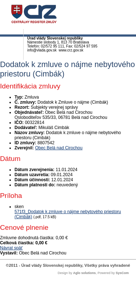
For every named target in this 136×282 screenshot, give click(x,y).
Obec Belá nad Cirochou (59, 147)
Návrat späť (11, 247)
